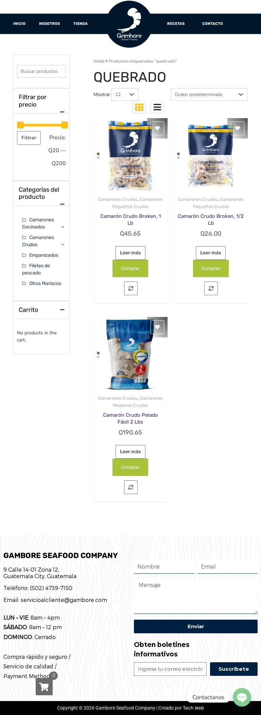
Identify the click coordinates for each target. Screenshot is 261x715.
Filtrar (28, 137)
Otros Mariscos (45, 283)
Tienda (80, 23)
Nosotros (49, 23)
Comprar (130, 268)
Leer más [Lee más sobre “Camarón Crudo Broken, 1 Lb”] (130, 253)
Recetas (176, 23)
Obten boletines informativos (162, 649)
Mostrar (101, 94)
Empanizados (43, 255)
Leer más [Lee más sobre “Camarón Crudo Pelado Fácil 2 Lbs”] (130, 452)
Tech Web (193, 708)
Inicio (19, 23)
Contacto (212, 23)
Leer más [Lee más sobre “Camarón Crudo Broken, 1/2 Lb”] (210, 253)
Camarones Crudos (117, 199)
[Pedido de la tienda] (209, 94)
